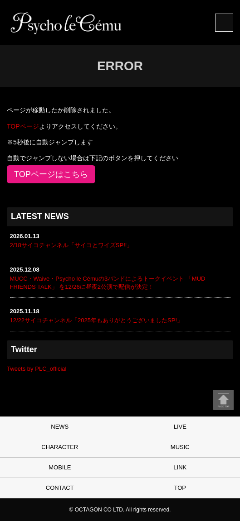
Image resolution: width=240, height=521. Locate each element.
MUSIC (180, 447)
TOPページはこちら (51, 174)
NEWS (60, 426)
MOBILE (60, 467)
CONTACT (60, 487)
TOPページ (23, 126)
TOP (180, 487)
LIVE (180, 426)
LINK (179, 467)
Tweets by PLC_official (36, 368)
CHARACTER (59, 447)
